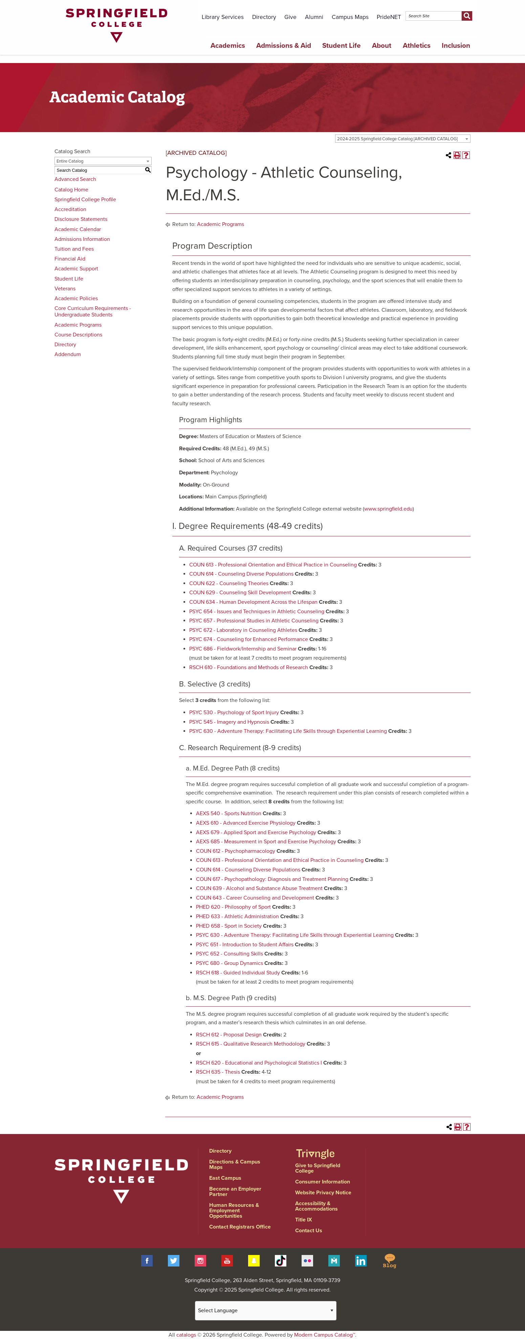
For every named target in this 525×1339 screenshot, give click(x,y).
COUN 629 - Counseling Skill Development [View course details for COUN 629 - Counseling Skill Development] (240, 592)
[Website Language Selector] (265, 1310)
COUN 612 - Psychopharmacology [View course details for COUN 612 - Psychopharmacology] (235, 851)
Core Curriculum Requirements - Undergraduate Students (92, 311)
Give (290, 17)
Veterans (64, 288)
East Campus (225, 1178)
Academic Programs (78, 325)
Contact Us (308, 1230)
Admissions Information (82, 239)
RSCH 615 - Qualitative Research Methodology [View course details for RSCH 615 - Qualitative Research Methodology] (250, 1044)
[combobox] (403, 139)
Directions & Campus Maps (234, 1164)
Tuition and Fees (74, 249)
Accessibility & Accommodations (316, 1206)
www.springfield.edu (388, 509)
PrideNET (389, 17)
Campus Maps (350, 17)
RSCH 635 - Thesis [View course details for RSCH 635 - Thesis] (218, 1072)
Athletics (417, 45)
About (381, 45)
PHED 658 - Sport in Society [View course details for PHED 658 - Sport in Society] (229, 926)
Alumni (314, 17)
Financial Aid (69, 258)
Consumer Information (322, 1181)
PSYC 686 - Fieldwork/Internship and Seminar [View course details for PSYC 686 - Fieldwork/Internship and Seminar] (243, 648)
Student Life (341, 45)
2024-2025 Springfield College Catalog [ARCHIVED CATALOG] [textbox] (397, 139)
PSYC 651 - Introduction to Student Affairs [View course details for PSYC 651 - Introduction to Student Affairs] (244, 944)
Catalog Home (71, 189)
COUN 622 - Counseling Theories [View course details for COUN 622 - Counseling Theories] (228, 583)
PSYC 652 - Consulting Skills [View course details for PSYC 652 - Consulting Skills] (229, 953)
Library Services (223, 17)
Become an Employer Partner (235, 1192)
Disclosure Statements (80, 219)
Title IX (303, 1219)
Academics (228, 45)
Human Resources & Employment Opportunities (234, 1210)
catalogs (186, 1335)
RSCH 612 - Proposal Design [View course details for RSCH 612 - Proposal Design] (229, 1034)
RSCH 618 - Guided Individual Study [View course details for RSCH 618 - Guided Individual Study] (238, 972)
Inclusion (456, 45)
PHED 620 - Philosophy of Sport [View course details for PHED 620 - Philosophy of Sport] (233, 907)
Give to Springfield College (317, 1168)
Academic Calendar (77, 229)
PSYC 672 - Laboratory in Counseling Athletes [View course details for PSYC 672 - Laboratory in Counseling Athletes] (243, 630)
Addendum (67, 354)
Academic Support (76, 268)
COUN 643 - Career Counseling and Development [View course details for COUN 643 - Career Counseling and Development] (255, 897)
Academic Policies (76, 298)
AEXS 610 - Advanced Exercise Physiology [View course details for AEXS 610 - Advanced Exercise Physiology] (246, 823)
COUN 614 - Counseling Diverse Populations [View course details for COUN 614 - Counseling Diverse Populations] (241, 574)
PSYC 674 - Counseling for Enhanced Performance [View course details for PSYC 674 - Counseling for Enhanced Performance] (248, 639)
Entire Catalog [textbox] (70, 161)
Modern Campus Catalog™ (324, 1335)
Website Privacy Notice (323, 1192)
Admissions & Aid (283, 45)
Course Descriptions (78, 334)
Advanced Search (75, 179)
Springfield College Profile (85, 199)
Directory (264, 17)
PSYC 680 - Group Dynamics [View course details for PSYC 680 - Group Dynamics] (229, 963)
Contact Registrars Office (240, 1226)
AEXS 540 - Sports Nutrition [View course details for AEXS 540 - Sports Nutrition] (228, 813)
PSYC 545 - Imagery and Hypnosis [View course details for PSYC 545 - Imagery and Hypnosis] (229, 722)
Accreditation (70, 209)
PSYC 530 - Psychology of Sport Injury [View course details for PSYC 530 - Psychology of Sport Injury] (234, 712)
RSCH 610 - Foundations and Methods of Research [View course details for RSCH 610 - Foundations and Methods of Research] (248, 667)
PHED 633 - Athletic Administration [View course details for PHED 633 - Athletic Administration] (237, 916)
